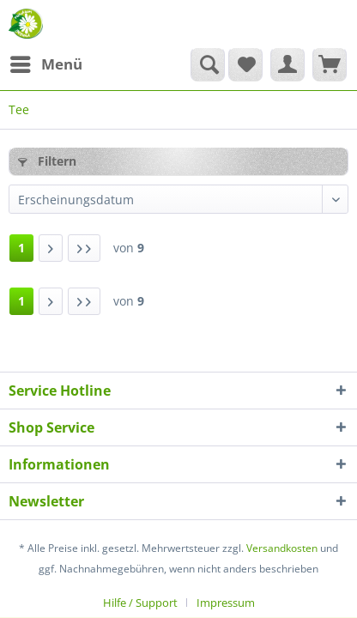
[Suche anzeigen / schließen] (208, 64)
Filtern (47, 161)
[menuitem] (45, 64)
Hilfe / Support (140, 602)
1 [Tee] (21, 247)
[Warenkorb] (329, 64)
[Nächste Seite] (51, 248)
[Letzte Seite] (84, 248)
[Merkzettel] (245, 64)
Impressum (226, 602)
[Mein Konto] (287, 64)
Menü (46, 62)
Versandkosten (282, 548)
